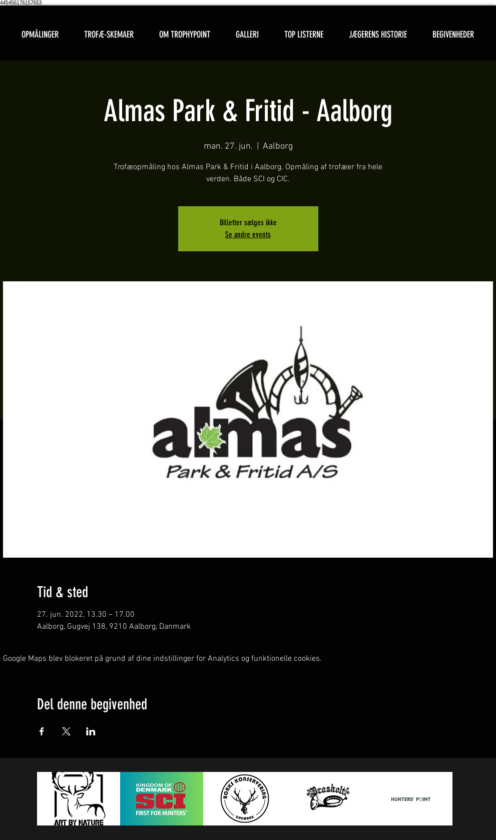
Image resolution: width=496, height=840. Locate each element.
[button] (109, 35)
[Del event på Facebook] (42, 731)
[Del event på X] (66, 731)
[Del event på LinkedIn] (91, 731)
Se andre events (248, 234)
